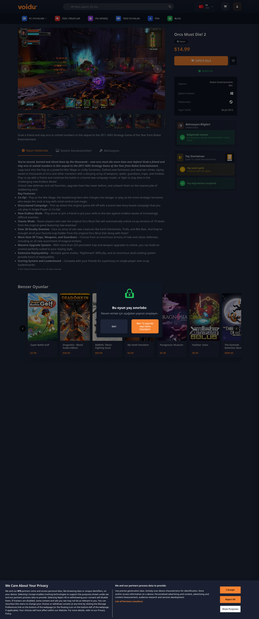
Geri (114, 326)
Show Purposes (230, 613)
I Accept (230, 594)
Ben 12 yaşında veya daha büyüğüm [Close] (145, 326)
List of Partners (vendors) (129, 606)
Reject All (230, 604)
